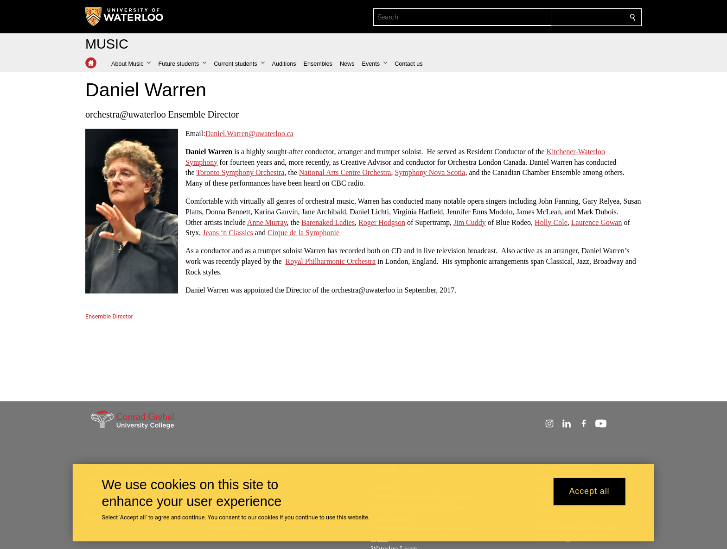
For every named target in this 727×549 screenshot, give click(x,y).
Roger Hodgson (381, 222)
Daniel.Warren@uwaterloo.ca (249, 133)
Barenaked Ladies (328, 222)
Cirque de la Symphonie (303, 233)
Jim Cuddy (469, 222)
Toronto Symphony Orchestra (240, 172)
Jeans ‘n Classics (228, 233)
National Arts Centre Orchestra (345, 172)
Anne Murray (267, 222)
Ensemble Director (109, 316)
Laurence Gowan (596, 222)
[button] (131, 64)
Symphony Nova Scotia (430, 172)
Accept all (589, 491)
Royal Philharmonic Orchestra (330, 261)
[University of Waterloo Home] (124, 16)
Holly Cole (551, 222)
